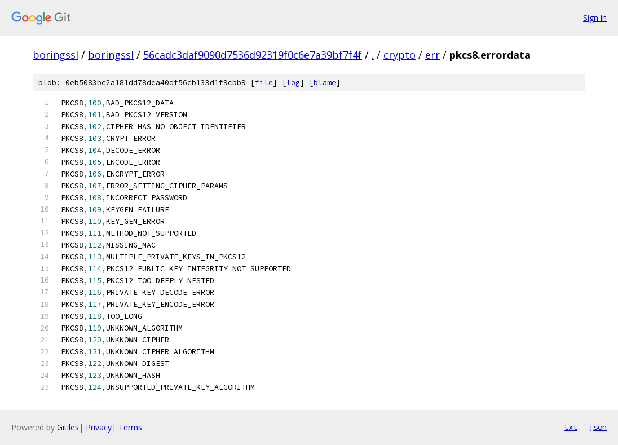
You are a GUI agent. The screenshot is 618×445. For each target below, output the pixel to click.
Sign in (595, 17)
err (432, 54)
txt (570, 427)
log (293, 82)
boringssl (55, 54)
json (598, 427)
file (264, 82)
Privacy (99, 427)
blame (325, 82)
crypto (399, 54)
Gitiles (68, 427)
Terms (130, 427)
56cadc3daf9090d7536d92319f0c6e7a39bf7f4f (252, 54)
